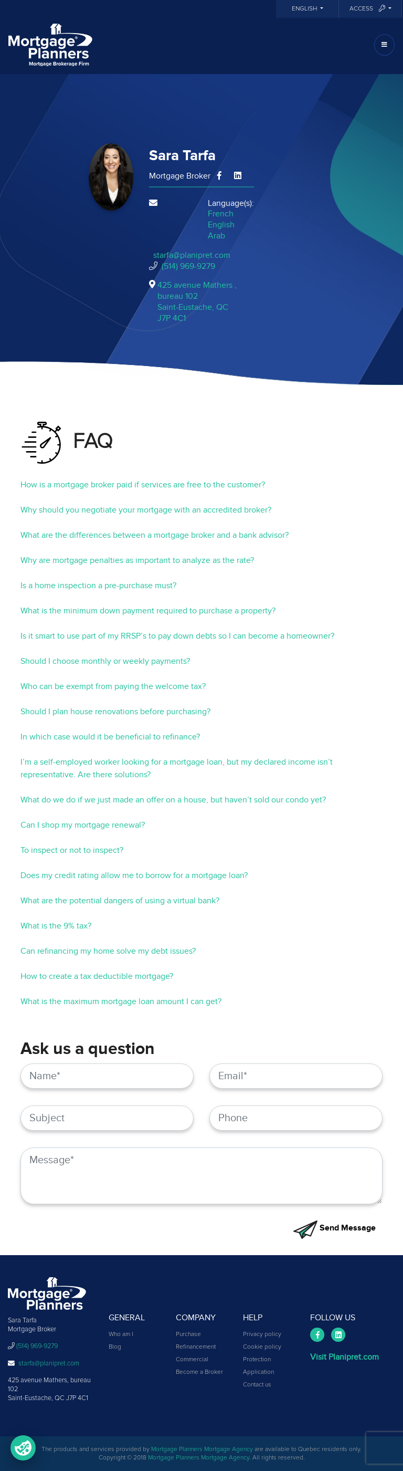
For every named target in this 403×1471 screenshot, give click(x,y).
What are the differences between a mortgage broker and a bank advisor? (154, 535)
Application (258, 1372)
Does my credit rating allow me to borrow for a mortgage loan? (134, 875)
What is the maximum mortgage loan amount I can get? (120, 1001)
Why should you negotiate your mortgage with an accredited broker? (145, 510)
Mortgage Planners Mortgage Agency (202, 1449)
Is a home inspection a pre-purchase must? (98, 585)
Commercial (192, 1360)
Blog (115, 1347)
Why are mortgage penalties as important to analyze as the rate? (137, 560)
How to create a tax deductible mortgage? (96, 976)
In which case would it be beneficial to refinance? (110, 737)
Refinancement (196, 1347)
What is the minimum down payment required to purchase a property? (147, 611)
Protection (257, 1360)
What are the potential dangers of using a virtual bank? (119, 900)
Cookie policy (262, 1347)
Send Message (334, 1228)
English (305, 9)
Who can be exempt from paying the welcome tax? (113, 686)
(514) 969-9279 (188, 266)
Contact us (257, 1385)
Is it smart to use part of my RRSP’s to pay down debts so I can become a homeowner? (177, 636)
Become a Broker (199, 1372)
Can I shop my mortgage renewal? (82, 825)
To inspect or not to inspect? (71, 850)
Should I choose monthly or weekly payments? (105, 661)
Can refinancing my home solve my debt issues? (108, 951)
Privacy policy (262, 1334)
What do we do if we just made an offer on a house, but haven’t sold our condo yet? (173, 800)
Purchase (188, 1334)
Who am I (121, 1334)
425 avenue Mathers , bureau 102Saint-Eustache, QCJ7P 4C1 (197, 301)
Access (368, 8)
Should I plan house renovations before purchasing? (115, 711)
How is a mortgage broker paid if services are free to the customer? (142, 484)
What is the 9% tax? (55, 926)
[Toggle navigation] (384, 45)
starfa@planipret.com (191, 255)
